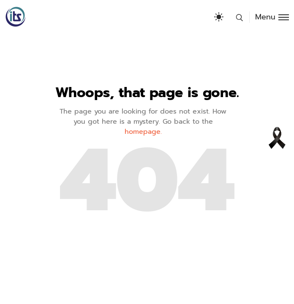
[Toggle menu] (269, 17)
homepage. (143, 132)
